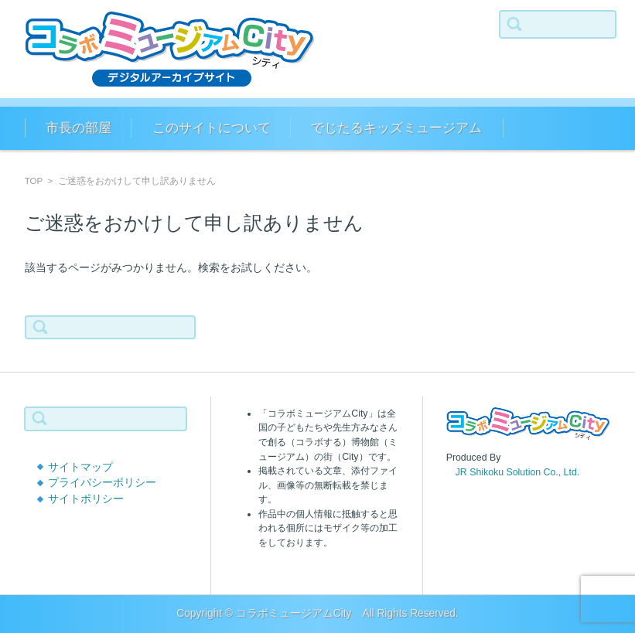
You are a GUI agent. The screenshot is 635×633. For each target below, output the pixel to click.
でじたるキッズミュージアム (396, 128)
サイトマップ (80, 467)
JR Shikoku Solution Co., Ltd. (513, 472)
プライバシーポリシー (102, 482)
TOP (34, 180)
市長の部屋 (78, 128)
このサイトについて (211, 128)
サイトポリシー (86, 499)
